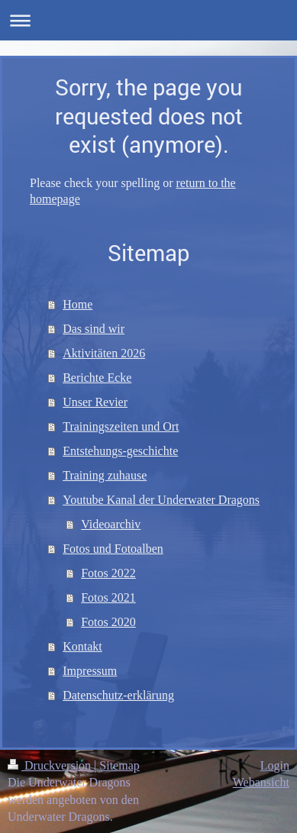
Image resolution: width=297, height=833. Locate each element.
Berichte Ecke (97, 377)
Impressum (90, 670)
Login (274, 765)
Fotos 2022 (108, 573)
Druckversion (51, 765)
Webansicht (261, 782)
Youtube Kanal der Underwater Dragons (161, 499)
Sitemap (119, 765)
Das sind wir (93, 328)
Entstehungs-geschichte (120, 450)
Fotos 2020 (108, 621)
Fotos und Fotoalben (113, 548)
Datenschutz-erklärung (118, 695)
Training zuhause (105, 475)
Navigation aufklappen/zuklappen (148, 20)
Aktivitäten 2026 (104, 353)
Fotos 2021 (108, 597)
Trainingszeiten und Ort (121, 426)
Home (77, 304)
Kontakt (82, 646)
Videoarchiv (110, 524)
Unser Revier (95, 402)
